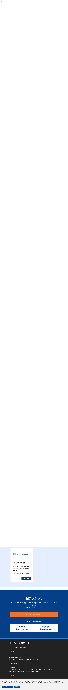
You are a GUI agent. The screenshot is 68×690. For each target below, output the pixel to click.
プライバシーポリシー (13, 675)
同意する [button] (17, 686)
